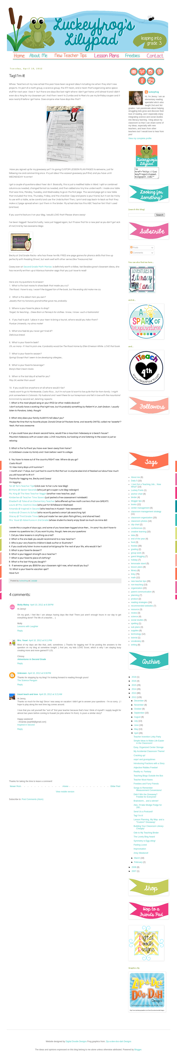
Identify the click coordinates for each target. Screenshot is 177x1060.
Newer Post (15, 786)
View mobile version (65, 791)
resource (135, 611)
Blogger (137, 1051)
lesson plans (137, 569)
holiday (134, 562)
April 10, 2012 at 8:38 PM (41, 605)
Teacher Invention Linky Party (147, 739)
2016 (134, 683)
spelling (134, 625)
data (133, 537)
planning (135, 597)
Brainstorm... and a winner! (146, 803)
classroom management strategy (146, 513)
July (136, 723)
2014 (134, 691)
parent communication (141, 594)
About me (135, 479)
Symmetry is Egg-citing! (144, 843)
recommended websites (142, 608)
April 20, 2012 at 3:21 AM (50, 694)
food (133, 544)
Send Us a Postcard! (143, 813)
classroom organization (141, 519)
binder (134, 499)
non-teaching (137, 587)
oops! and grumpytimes (144, 761)
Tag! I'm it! (138, 817)
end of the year (138, 541)
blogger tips (136, 503)
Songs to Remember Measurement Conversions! (148, 791)
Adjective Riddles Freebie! (146, 769)
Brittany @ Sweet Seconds (23, 490)
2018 (134, 679)
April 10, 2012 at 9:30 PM (39, 673)
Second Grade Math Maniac (37, 267)
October (138, 711)
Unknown (22, 673)
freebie (134, 548)
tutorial (134, 640)
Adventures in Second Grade (31, 659)
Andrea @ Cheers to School (23, 512)
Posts (134, 249)
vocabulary (136, 643)
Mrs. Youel (22, 640)
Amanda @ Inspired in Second (24, 509)
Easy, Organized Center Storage (149, 749)
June (136, 727)
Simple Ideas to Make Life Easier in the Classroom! (149, 744)
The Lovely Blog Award (144, 839)
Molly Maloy (23, 605)
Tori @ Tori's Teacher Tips (21, 486)
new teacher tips (138, 583)
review (134, 615)
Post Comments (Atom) (32, 799)
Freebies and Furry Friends (146, 786)
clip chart (135, 526)
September (139, 715)
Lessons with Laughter (27, 626)
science (134, 618)
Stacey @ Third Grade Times (23, 516)
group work (136, 555)
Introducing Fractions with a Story (149, 765)
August (137, 719)
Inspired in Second (26, 725)
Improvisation (140, 851)
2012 (134, 699)
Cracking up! (139, 757)
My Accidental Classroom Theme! (149, 753)
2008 (134, 869)
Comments (136, 255)
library (134, 572)
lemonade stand (138, 565)
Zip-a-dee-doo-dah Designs (118, 1043)
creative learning (138, 534)
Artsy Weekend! (141, 855)
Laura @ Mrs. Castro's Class (23, 505)
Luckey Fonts (137, 492)
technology (136, 636)
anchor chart (137, 496)
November (139, 707)
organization (136, 590)
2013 (134, 695)
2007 (134, 873)
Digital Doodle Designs (76, 1043)
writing (134, 647)
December (139, 703)
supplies (135, 632)
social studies (137, 622)
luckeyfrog (153, 92)
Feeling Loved (140, 847)
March (137, 860)
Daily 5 (134, 483)
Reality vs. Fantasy (142, 773)
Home (65, 786)
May (136, 731)
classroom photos (139, 523)
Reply (20, 631)
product (134, 601)
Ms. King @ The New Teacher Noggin (27, 493)
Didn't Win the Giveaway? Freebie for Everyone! (145, 797)
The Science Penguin (27, 680)
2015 (134, 687)
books (134, 506)
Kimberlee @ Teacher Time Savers (27, 497)
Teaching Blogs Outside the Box (148, 778)
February (138, 864)
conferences (136, 530)
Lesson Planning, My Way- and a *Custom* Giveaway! (149, 822)
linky (133, 576)
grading (134, 551)
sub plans (135, 629)
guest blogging (138, 558)
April (136, 735)
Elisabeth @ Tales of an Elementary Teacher (32, 501)
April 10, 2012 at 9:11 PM (40, 640)
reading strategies (139, 604)
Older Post (115, 786)
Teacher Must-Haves (143, 782)
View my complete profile (139, 138)
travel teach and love (27, 694)
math (133, 579)
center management (140, 510)
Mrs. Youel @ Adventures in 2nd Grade (28, 520)
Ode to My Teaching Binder (146, 835)
